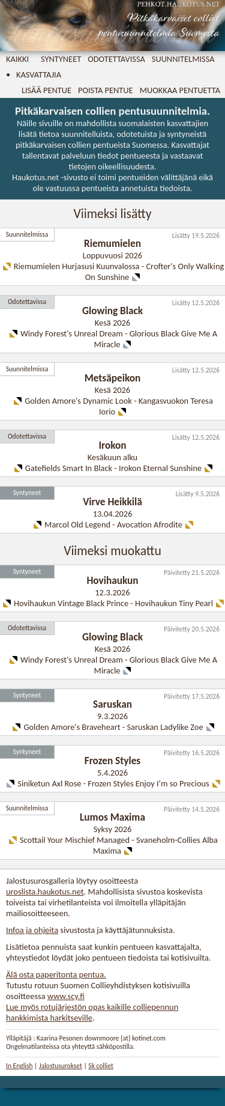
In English (19, 1066)
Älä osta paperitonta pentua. (56, 974)
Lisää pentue (46, 90)
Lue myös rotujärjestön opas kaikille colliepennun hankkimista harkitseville (92, 1012)
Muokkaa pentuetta (180, 90)
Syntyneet (61, 58)
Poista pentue (105, 90)
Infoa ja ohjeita (32, 930)
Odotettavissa (116, 58)
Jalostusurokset (60, 1066)
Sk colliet (100, 1066)
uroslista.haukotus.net (45, 891)
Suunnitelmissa (183, 58)
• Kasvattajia (33, 74)
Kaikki (17, 58)
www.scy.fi (66, 996)
